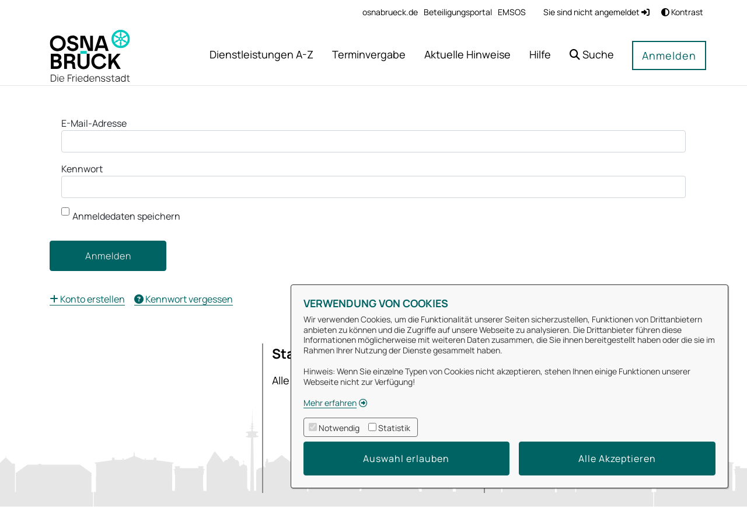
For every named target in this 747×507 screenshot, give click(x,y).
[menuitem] (390, 12)
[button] (591, 55)
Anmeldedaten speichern (120, 215)
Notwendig (339, 427)
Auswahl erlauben (406, 458)
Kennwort (82, 168)
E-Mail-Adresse (94, 123)
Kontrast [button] (682, 12)
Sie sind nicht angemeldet (596, 12)
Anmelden (669, 55)
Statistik (394, 427)
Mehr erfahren (330, 402)
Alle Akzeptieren (617, 458)
